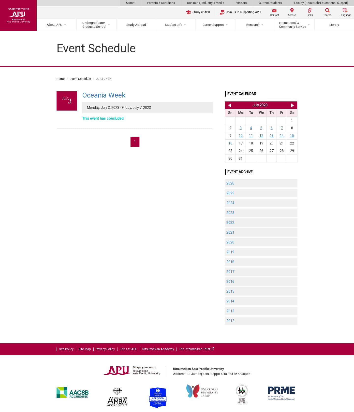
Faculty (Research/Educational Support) (321, 3)
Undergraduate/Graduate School (94, 24)
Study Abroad (136, 25)
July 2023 (259, 105)
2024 (230, 203)
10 (241, 136)
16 (230, 143)
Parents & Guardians (161, 3)
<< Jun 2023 (229, 105)
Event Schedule (80, 79)
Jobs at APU (128, 349)
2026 (230, 183)
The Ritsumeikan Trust (196, 349)
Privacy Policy (105, 349)
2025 (230, 193)
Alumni (130, 3)
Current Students (270, 3)
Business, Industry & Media (205, 3)
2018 (230, 262)
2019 (230, 252)
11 (251, 136)
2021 (230, 232)
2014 (230, 301)
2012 (230, 321)
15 (292, 136)
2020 (230, 242)
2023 (230, 213)
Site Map (84, 349)
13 (272, 136)
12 (261, 136)
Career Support (213, 25)
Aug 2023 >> (292, 105)
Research (253, 25)
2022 (230, 223)
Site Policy (66, 349)
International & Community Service (292, 24)
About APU (54, 25)
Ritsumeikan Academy (158, 349)
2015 (230, 291)
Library (334, 25)
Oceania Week (103, 95)
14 (282, 136)
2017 (230, 272)
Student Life (173, 25)
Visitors (241, 3)
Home (61, 79)
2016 (230, 282)
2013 (230, 311)
